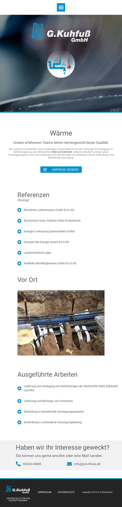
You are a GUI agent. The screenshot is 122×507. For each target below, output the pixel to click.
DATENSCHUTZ (66, 492)
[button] (61, 7)
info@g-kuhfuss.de (87, 464)
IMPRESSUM (44, 492)
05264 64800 (32, 464)
